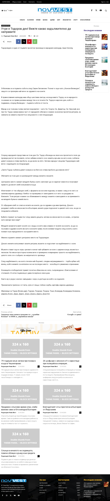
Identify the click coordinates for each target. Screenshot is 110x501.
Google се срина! (74, 315)
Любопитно (5, 26)
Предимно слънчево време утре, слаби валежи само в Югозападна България (92, 58)
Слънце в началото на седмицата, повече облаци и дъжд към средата (92, 75)
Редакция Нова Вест (10, 36)
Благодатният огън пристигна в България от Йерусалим (92, 66)
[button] (106, 11)
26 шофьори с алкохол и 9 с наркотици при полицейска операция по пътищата (90, 46)
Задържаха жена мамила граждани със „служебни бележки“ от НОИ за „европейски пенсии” (20, 316)
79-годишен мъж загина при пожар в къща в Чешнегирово (92, 36)
